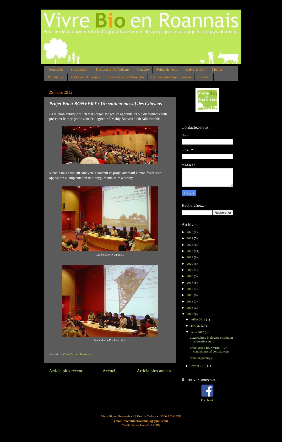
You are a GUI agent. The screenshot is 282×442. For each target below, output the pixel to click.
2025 (190, 232)
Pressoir (204, 77)
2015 (190, 295)
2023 (190, 244)
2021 (190, 257)
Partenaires (56, 77)
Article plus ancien (154, 370)
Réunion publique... (202, 358)
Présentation (79, 69)
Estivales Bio (195, 69)
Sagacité (143, 69)
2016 (190, 289)
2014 (190, 301)
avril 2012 (197, 325)
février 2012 (198, 366)
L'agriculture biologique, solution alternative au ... (211, 339)
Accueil (110, 370)
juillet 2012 (198, 319)
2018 (190, 276)
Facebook (207, 400)
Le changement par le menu (171, 77)
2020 (190, 263)
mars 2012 (197, 332)
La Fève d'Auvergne (85, 77)
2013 (190, 307)
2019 (190, 270)
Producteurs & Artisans (112, 69)
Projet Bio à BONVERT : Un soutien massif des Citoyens (209, 349)
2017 (190, 282)
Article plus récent (65, 370)
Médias (217, 69)
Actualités (56, 69)
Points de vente (167, 69)
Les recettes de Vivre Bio (126, 77)
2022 (190, 251)
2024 (190, 238)
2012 (190, 314)
